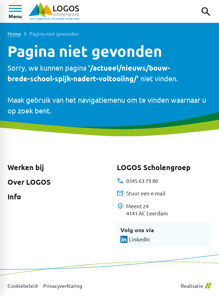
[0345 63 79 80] (137, 180)
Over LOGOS (29, 182)
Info (14, 196)
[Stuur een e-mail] (141, 193)
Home (14, 34)
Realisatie (196, 286)
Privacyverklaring (62, 286)
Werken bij (26, 167)
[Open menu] (15, 11)
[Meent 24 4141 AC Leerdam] (142, 210)
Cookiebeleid (23, 286)
